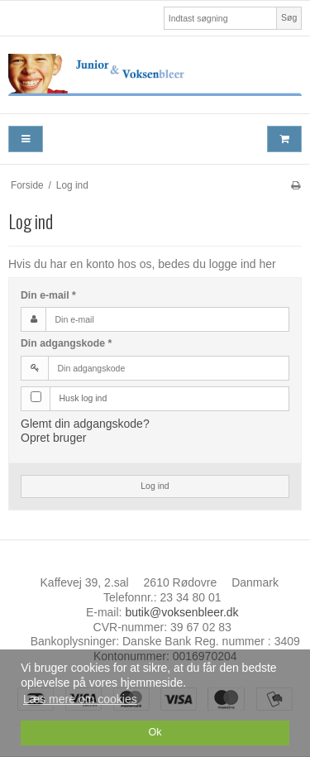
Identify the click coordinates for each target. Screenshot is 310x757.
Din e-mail (48, 295)
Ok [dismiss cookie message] (154, 732)
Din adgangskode (66, 343)
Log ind (155, 486)
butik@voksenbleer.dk (181, 612)
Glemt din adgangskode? (85, 423)
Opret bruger (53, 437)
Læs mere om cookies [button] (80, 699)
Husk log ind (83, 398)
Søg (289, 17)
